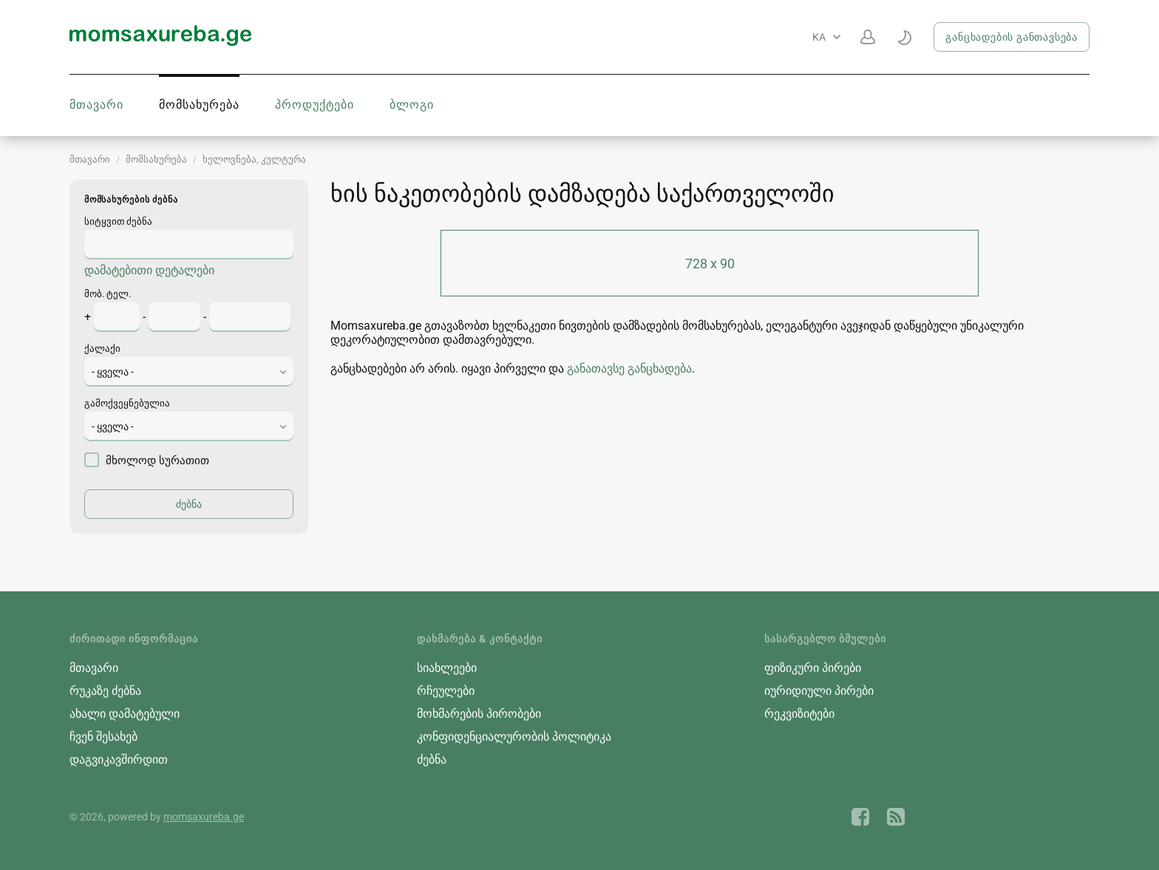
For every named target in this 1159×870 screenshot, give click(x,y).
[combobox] (188, 372)
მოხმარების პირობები (479, 714)
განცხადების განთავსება (1011, 37)
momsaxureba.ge (203, 817)
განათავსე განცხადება (629, 368)
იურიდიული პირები (819, 691)
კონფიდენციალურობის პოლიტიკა (514, 737)
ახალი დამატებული (124, 714)
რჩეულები (446, 691)
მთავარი (96, 105)
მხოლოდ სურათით (146, 459)
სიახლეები (447, 668)
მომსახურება (199, 105)
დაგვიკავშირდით (118, 759)
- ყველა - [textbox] (113, 372)
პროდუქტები (314, 105)
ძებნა (431, 759)
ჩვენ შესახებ (103, 737)
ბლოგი (412, 105)
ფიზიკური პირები (812, 668)
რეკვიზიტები (799, 714)
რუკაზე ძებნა (105, 691)
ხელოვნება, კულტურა (254, 159)
